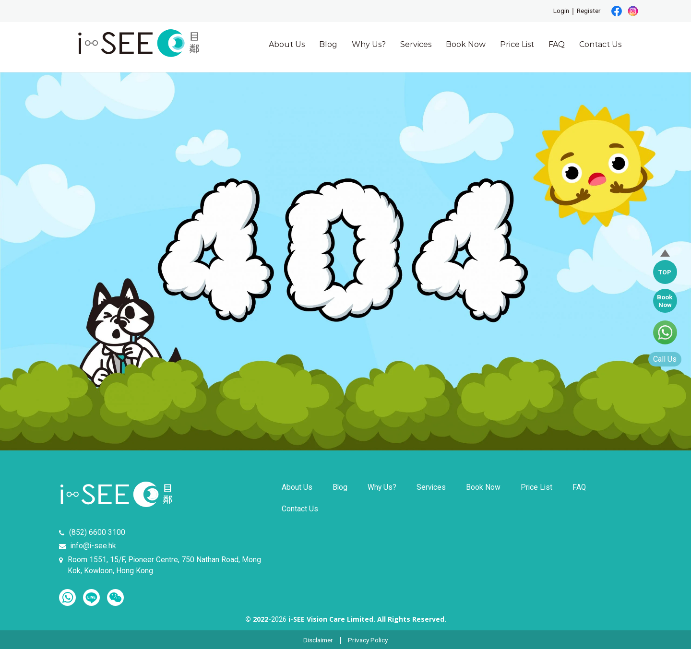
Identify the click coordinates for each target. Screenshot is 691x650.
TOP (664, 272)
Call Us (664, 359)
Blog (328, 44)
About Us (287, 44)
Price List (517, 44)
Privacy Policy (369, 641)
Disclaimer (318, 641)
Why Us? (369, 44)
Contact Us (600, 44)
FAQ (556, 44)
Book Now (466, 44)
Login (559, 11)
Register (588, 11)
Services (415, 44)
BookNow (664, 300)
